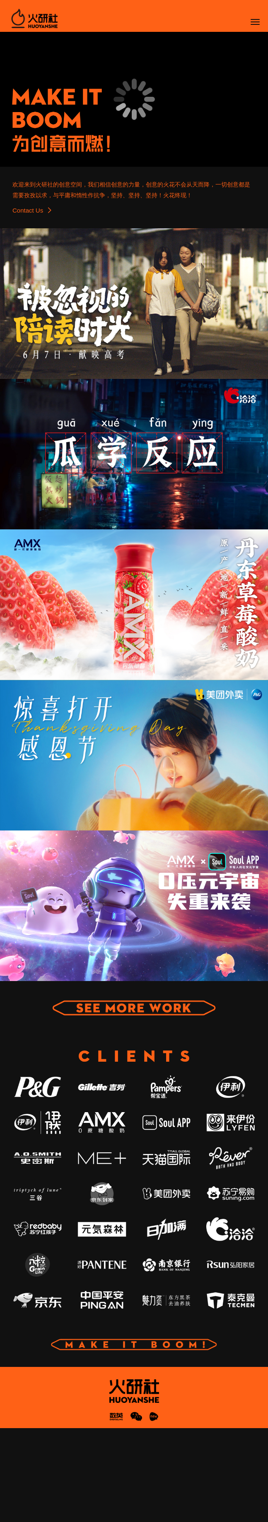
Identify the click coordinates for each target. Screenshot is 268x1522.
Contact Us (31, 303)
